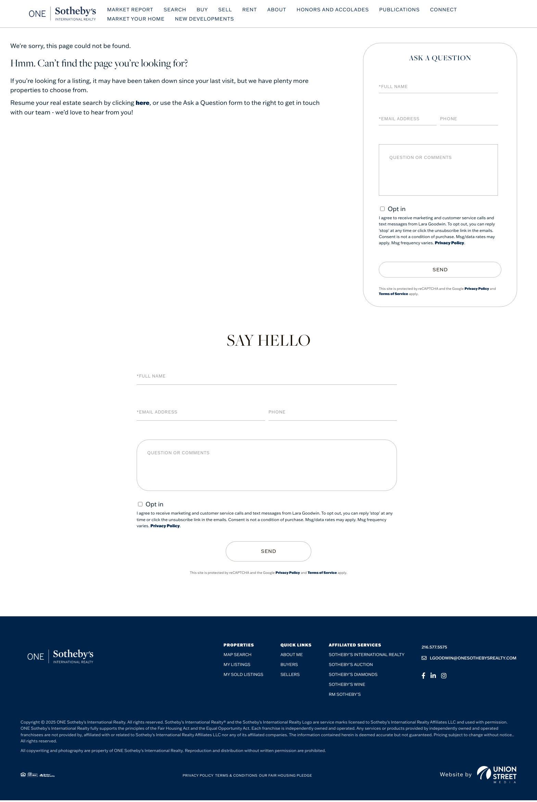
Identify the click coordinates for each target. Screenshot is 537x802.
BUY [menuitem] (211, 11)
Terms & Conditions (236, 777)
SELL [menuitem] (234, 11)
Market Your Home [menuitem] (145, 20)
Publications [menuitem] (408, 11)
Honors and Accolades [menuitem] (341, 11)
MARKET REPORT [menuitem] (139, 11)
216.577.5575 (434, 649)
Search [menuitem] (184, 11)
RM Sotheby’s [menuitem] (345, 696)
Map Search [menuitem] (238, 656)
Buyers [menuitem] (289, 666)
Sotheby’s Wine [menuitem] (347, 686)
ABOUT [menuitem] (286, 11)
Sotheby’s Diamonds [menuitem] (353, 676)
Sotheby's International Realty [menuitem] (366, 656)
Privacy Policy (449, 243)
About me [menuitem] (291, 656)
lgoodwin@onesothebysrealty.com (469, 660)
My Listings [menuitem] (237, 666)
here (143, 102)
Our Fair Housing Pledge (285, 777)
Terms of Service (393, 294)
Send (440, 270)
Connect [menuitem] (452, 11)
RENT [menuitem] (258, 11)
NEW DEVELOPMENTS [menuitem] (213, 20)
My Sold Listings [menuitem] (243, 676)
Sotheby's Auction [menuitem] (351, 666)
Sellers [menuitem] (290, 676)
